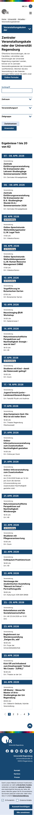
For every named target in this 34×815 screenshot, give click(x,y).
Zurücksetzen (10, 124)
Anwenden (9, 128)
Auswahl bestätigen (21, 807)
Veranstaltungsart (17, 108)
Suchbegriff (6, 87)
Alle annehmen (23, 812)
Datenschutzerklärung (21, 796)
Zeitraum (17, 99)
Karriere (17, 774)
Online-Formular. (11, 77)
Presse (17, 777)
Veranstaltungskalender (11, 22)
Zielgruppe (17, 116)
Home (4, 19)
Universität (12, 19)
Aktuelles (21, 19)
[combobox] (17, 90)
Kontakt (17, 770)
